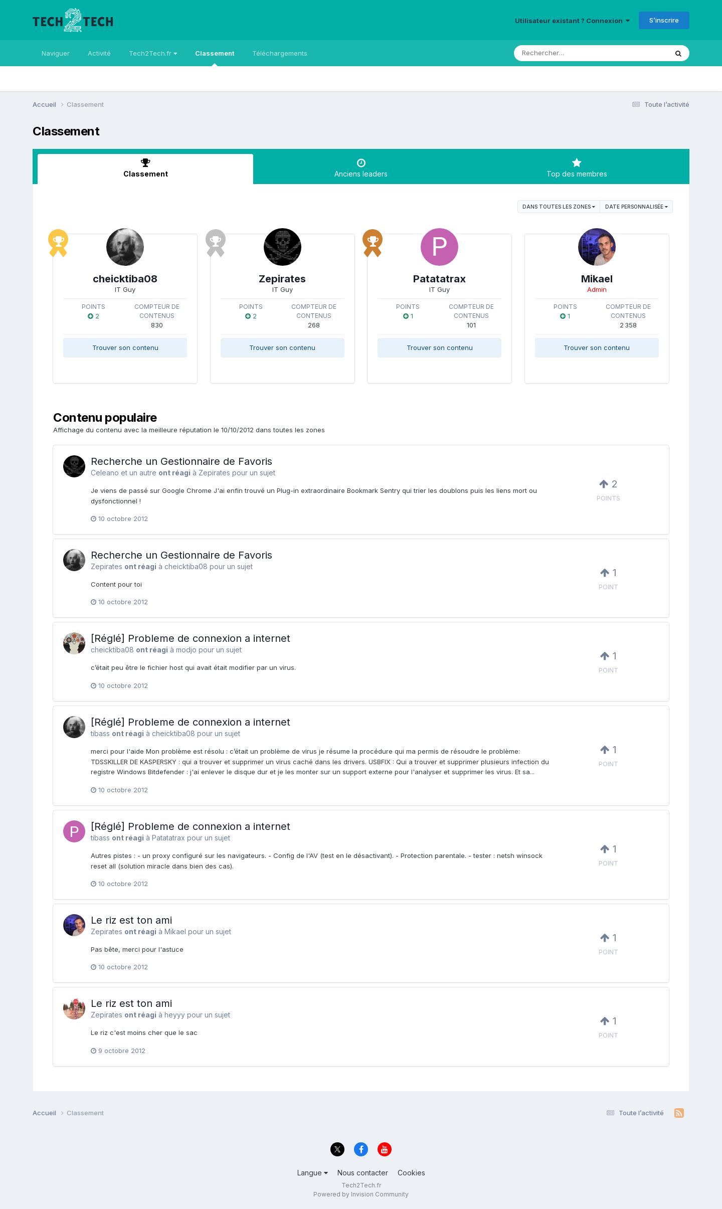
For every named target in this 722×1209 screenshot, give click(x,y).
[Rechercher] (562, 53)
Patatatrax (439, 279)
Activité (99, 53)
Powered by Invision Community (361, 1194)
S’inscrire (664, 20)
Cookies (411, 1172)
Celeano (105, 472)
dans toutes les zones (558, 207)
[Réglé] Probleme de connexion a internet (190, 638)
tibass (100, 733)
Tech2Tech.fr (153, 53)
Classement (214, 57)
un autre (142, 472)
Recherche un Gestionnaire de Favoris (181, 461)
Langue (312, 1172)
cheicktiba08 (125, 279)
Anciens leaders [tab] (361, 168)
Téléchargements (279, 53)
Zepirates (282, 279)
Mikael (597, 279)
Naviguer (56, 53)
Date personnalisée (636, 207)
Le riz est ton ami (131, 920)
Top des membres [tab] (576, 168)
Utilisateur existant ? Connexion (572, 21)
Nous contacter (362, 1172)
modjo (186, 649)
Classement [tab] (145, 168)
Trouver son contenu (125, 347)
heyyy (174, 1014)
